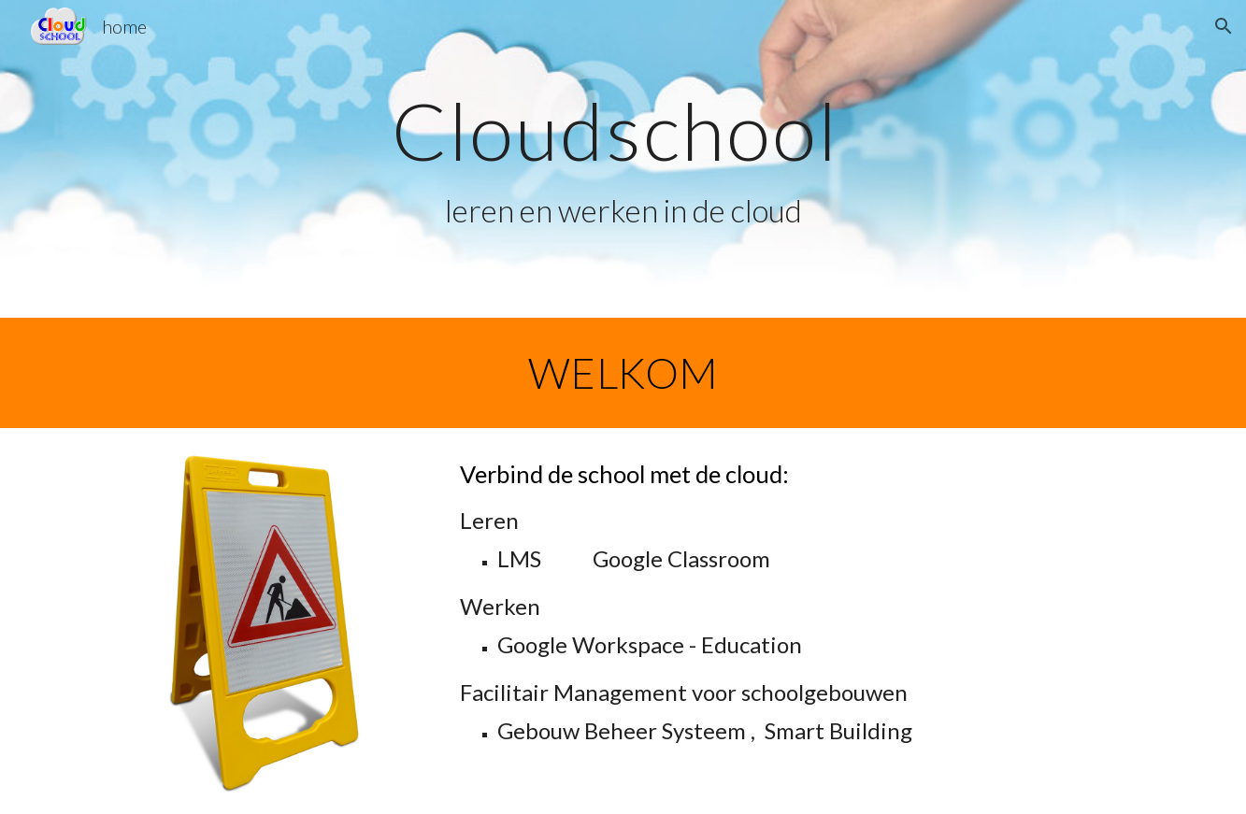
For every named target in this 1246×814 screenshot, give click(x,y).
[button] (1223, 26)
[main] (622, 159)
